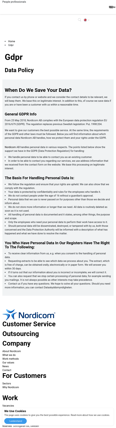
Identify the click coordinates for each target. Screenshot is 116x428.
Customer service (29, 324)
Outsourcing (20, 334)
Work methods (10, 358)
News (5, 366)
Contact (6, 370)
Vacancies (8, 405)
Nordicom (10, 147)
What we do (9, 355)
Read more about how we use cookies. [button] (90, 415)
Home (11, 41)
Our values (8, 362)
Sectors (6, 383)
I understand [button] (15, 421)
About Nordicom (11, 351)
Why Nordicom (10, 387)
